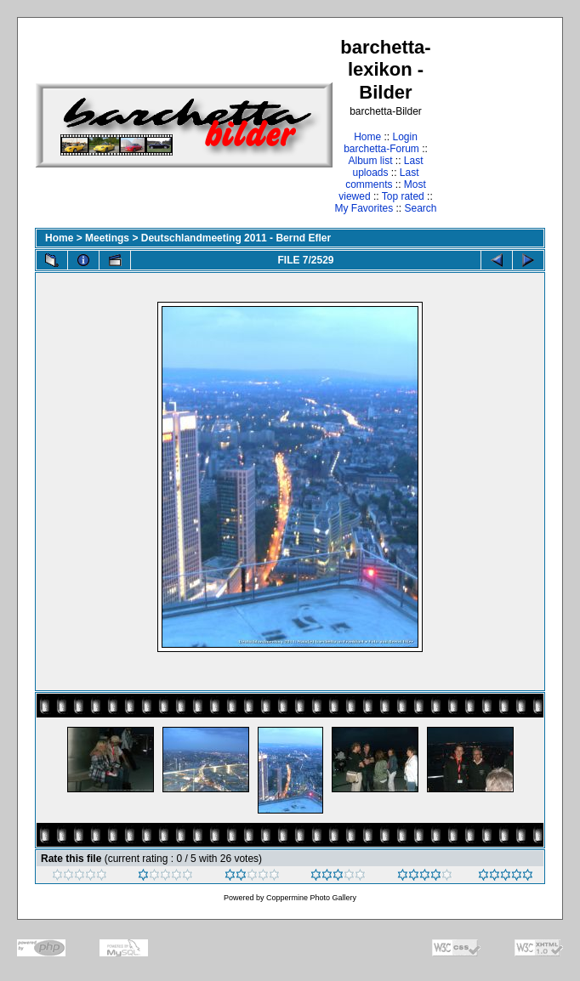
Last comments (381, 178)
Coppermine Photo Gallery (311, 897)
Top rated (403, 196)
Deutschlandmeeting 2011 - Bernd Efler (236, 238)
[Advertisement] (492, 124)
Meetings (107, 238)
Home (367, 137)
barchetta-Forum (381, 149)
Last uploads (387, 167)
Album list (370, 161)
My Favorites (363, 208)
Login (404, 137)
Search (421, 208)
